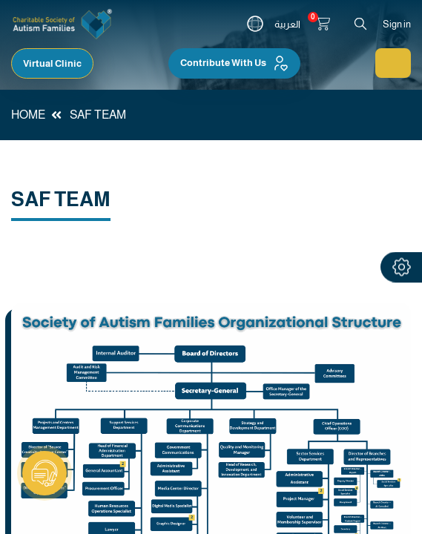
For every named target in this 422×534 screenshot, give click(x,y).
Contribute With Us (234, 63)
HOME (28, 114)
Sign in (397, 24)
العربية (287, 24)
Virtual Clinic (52, 63)
